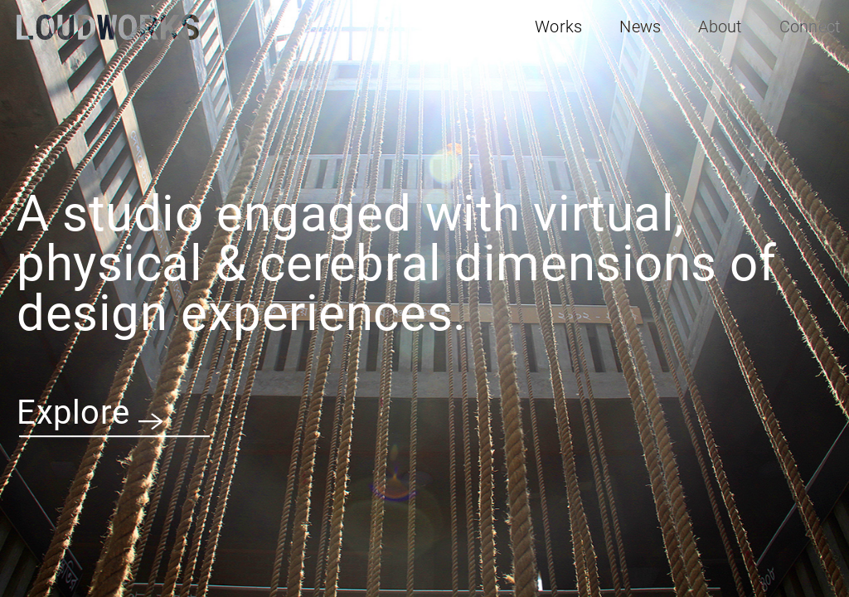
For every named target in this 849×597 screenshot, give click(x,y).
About (719, 26)
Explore (90, 413)
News (640, 26)
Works (558, 26)
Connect (810, 26)
